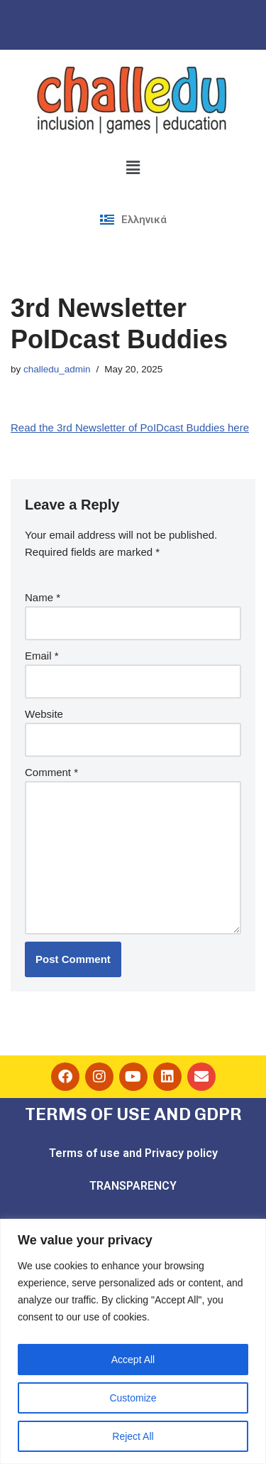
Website (44, 714)
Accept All (133, 1359)
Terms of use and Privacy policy (133, 1153)
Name (42, 597)
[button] (133, 167)
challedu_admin (57, 369)
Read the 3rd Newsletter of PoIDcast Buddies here (130, 427)
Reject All (132, 1436)
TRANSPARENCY (133, 1186)
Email (42, 656)
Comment (51, 772)
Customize (132, 1398)
